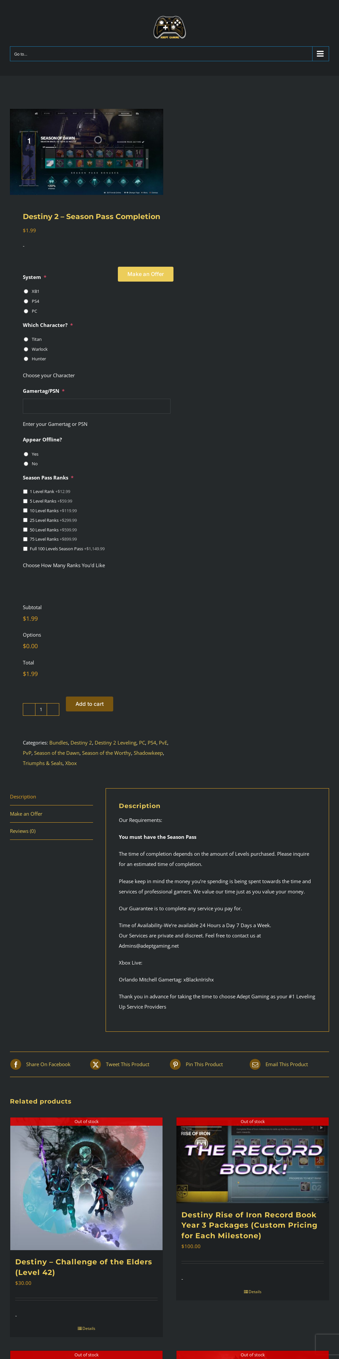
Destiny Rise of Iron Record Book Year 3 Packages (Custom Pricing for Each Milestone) (249, 1225)
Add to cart (89, 704)
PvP (27, 752)
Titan (37, 339)
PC (34, 311)
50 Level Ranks (53, 530)
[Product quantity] (41, 709)
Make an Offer (145, 274)
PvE (163, 742)
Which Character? (48, 325)
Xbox (71, 763)
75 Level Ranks (53, 539)
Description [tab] (23, 796)
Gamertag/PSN (44, 391)
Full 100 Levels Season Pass (67, 549)
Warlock (40, 349)
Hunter (39, 359)
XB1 (35, 291)
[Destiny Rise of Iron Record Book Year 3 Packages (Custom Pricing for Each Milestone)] (252, 1160)
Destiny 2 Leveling (115, 742)
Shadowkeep (148, 752)
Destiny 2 (81, 742)
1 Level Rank (50, 491)
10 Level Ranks (53, 511)
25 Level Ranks (53, 520)
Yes (35, 454)
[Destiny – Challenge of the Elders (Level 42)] (86, 1183)
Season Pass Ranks (48, 478)
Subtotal (32, 607)
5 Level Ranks (51, 501)
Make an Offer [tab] (26, 813)
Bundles (58, 742)
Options (32, 634)
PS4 (35, 301)
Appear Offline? (42, 439)
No (35, 464)
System (34, 277)
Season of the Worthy (106, 752)
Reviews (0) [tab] (22, 831)
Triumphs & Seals (43, 763)
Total (28, 662)
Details (88, 1328)
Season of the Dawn (56, 752)
